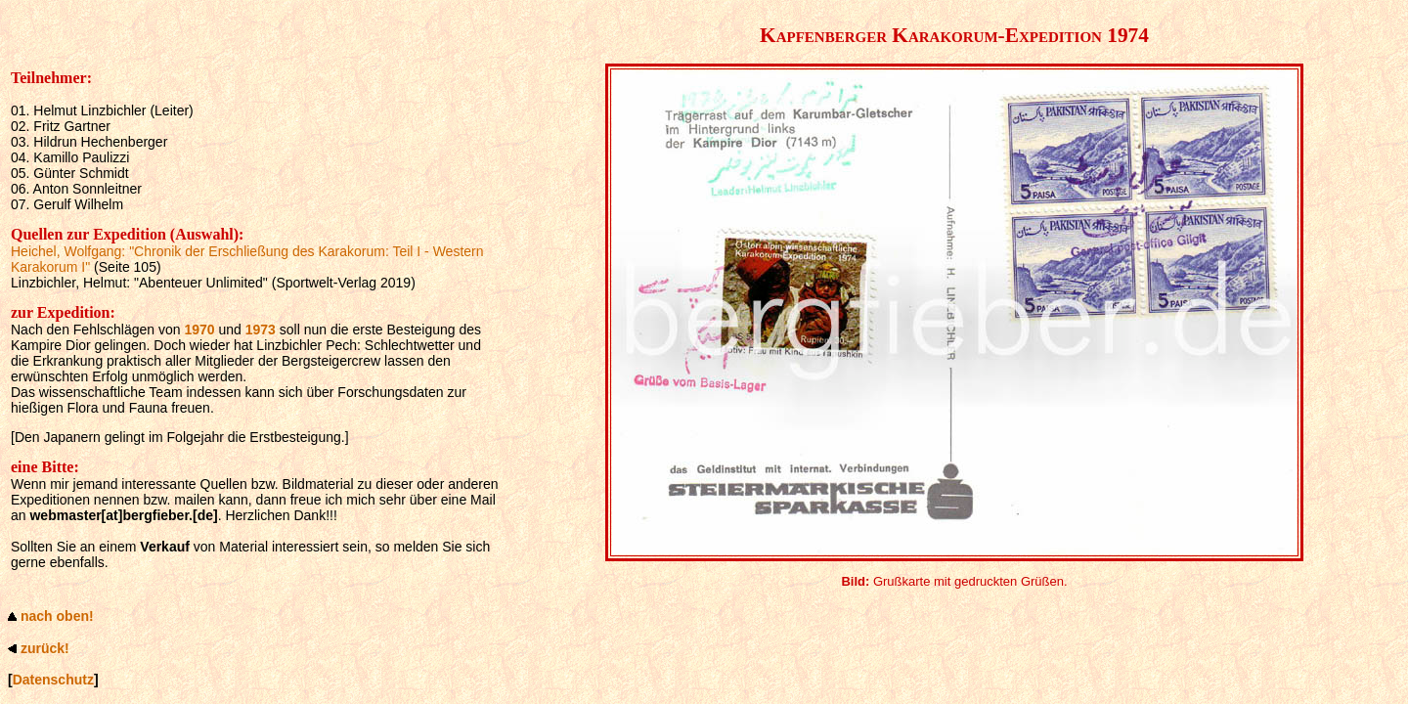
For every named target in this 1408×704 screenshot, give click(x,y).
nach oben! (57, 616)
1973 (260, 329)
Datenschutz (53, 679)
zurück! (45, 648)
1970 (199, 329)
